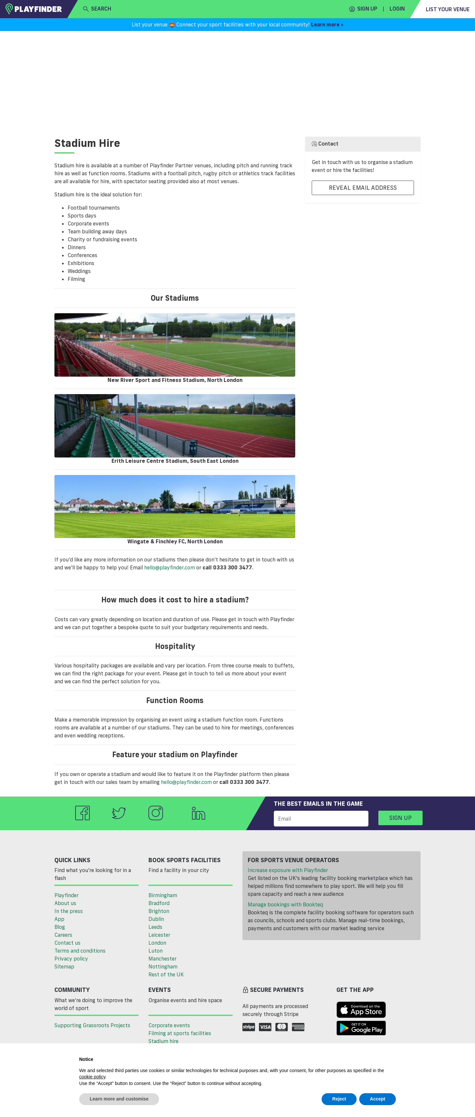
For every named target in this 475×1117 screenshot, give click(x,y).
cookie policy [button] (92, 1076)
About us (65, 903)
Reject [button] (339, 1098)
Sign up (363, 9)
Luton (155, 950)
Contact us (67, 942)
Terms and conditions (80, 950)
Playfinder (66, 895)
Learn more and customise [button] (119, 1098)
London (157, 942)
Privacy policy (71, 958)
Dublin (156, 919)
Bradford (159, 903)
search (97, 9)
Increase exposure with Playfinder (288, 870)
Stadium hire (163, 1041)
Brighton (158, 911)
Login (397, 8)
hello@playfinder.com (169, 567)
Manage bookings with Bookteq (285, 904)
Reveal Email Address (363, 187)
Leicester (159, 934)
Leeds (155, 927)
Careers (63, 934)
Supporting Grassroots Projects (92, 1025)
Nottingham (162, 966)
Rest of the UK (166, 974)
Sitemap (64, 966)
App (59, 919)
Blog (59, 927)
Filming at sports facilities (179, 1033)
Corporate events (169, 1025)
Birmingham (162, 895)
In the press (68, 911)
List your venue (448, 9)
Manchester (162, 958)
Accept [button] (377, 1098)
